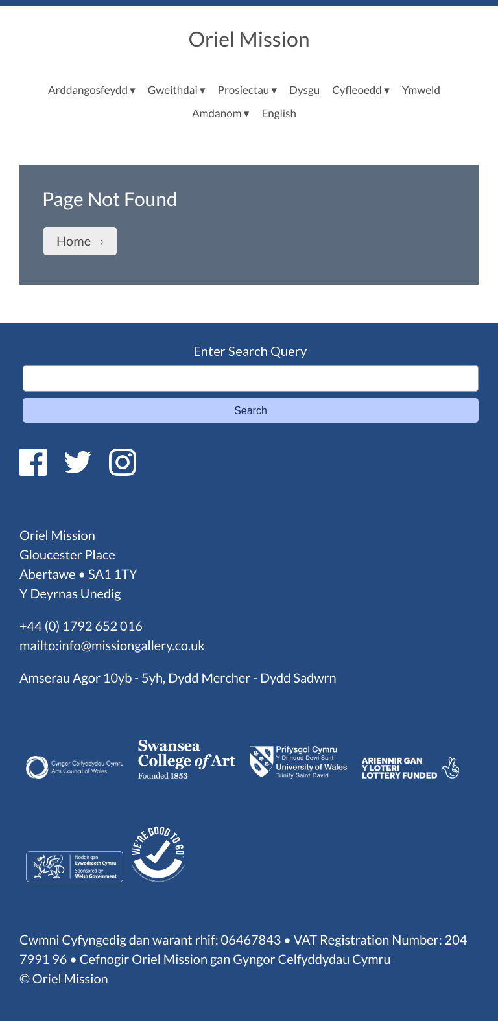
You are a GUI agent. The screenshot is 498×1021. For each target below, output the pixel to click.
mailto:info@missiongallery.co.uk (112, 645)
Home (73, 241)
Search (250, 410)
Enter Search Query (250, 350)
